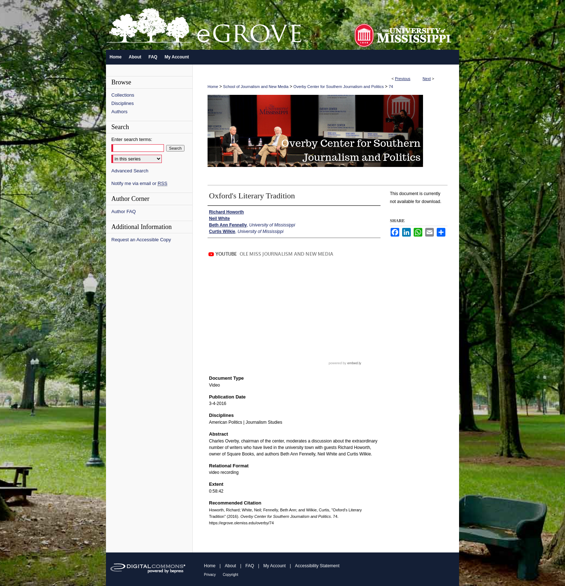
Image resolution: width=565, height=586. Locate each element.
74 (391, 86)
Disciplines (122, 103)
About (230, 565)
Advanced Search (129, 170)
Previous (402, 78)
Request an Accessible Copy (141, 239)
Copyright (230, 575)
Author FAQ (123, 211)
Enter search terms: (131, 139)
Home (213, 86)
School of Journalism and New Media (256, 86)
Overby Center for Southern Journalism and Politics (338, 86)
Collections (122, 95)
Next (427, 78)
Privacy (210, 575)
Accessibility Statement (317, 565)
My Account (274, 565)
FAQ (249, 565)
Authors (119, 111)
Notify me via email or (139, 183)
